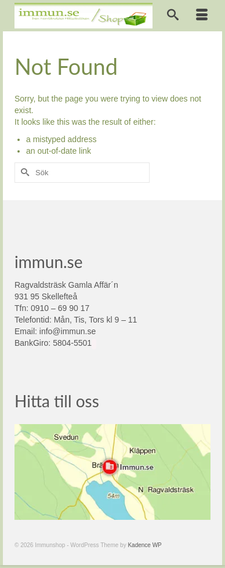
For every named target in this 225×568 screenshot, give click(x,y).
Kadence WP (144, 545)
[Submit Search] (23, 172)
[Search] (172, 15)
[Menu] (201, 15)
